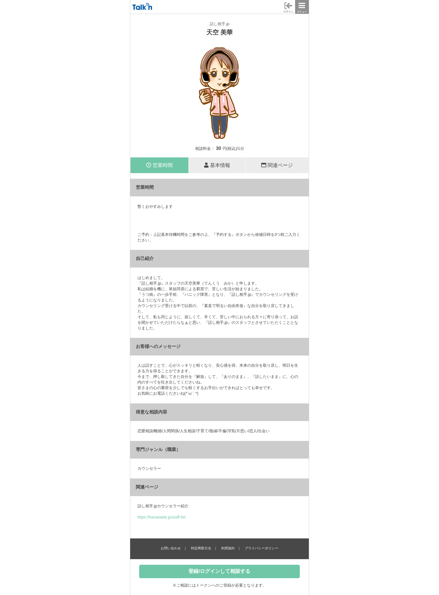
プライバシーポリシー (261, 548)
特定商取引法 (201, 548)
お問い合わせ (171, 548)
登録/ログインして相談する (219, 571)
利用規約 (228, 548)
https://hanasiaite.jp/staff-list (161, 517)
